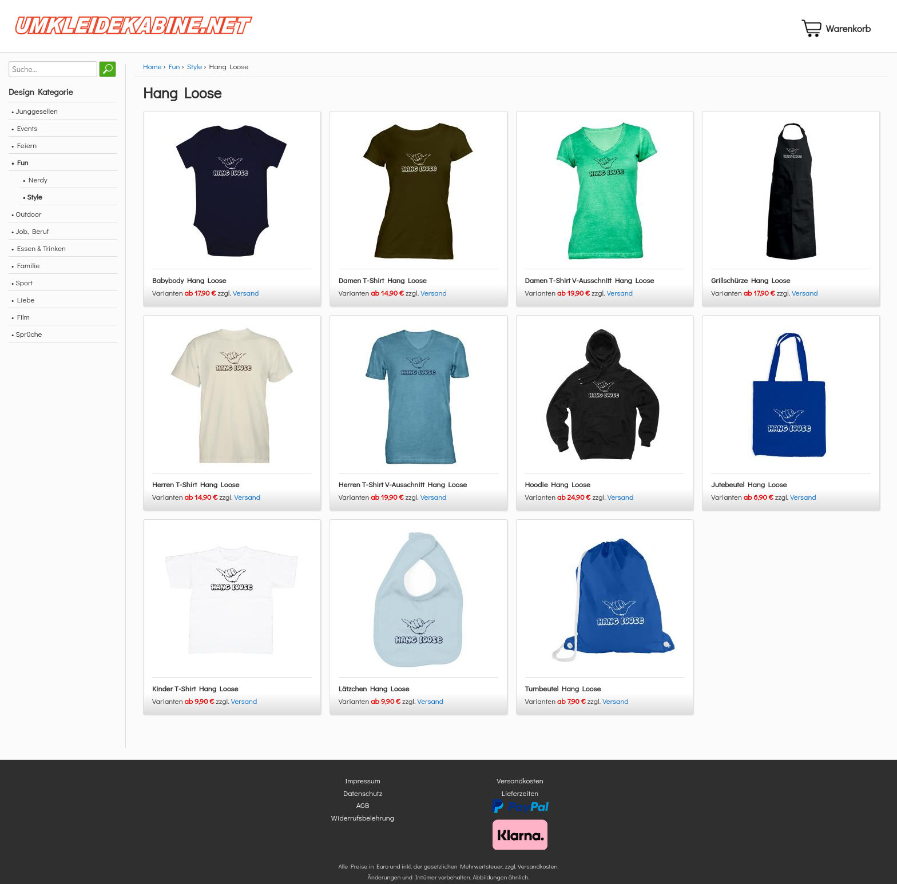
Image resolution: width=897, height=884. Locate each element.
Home (152, 70)
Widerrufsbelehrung (362, 822)
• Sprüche (26, 338)
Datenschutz (362, 797)
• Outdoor (26, 218)
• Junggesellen (34, 115)
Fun (174, 70)
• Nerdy (35, 184)
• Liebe (22, 304)
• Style (32, 201)
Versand (246, 297)
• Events (24, 132)
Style (194, 70)
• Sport (22, 287)
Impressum (362, 785)
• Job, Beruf (30, 235)
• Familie (25, 269)
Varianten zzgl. (192, 297)
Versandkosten (520, 785)
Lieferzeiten (520, 797)
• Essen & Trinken (38, 252)
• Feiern (24, 149)
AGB (363, 810)
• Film (20, 321)
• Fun (20, 167)
